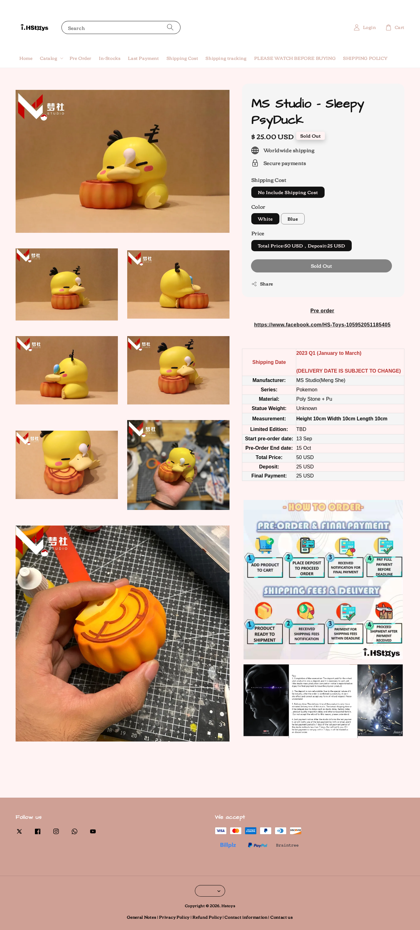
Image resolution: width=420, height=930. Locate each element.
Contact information (245, 917)
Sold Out (321, 265)
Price (257, 233)
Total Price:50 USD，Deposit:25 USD (301, 246)
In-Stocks (109, 58)
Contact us (281, 917)
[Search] (170, 27)
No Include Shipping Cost (288, 192)
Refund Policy (207, 917)
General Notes (141, 917)
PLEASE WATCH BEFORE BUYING (295, 58)
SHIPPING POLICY (365, 58)
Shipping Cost (182, 58)
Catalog (48, 58)
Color (258, 206)
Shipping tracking (225, 58)
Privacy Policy (174, 917)
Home (25, 58)
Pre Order (80, 58)
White (265, 219)
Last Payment (143, 58)
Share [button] (262, 284)
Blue (292, 219)
